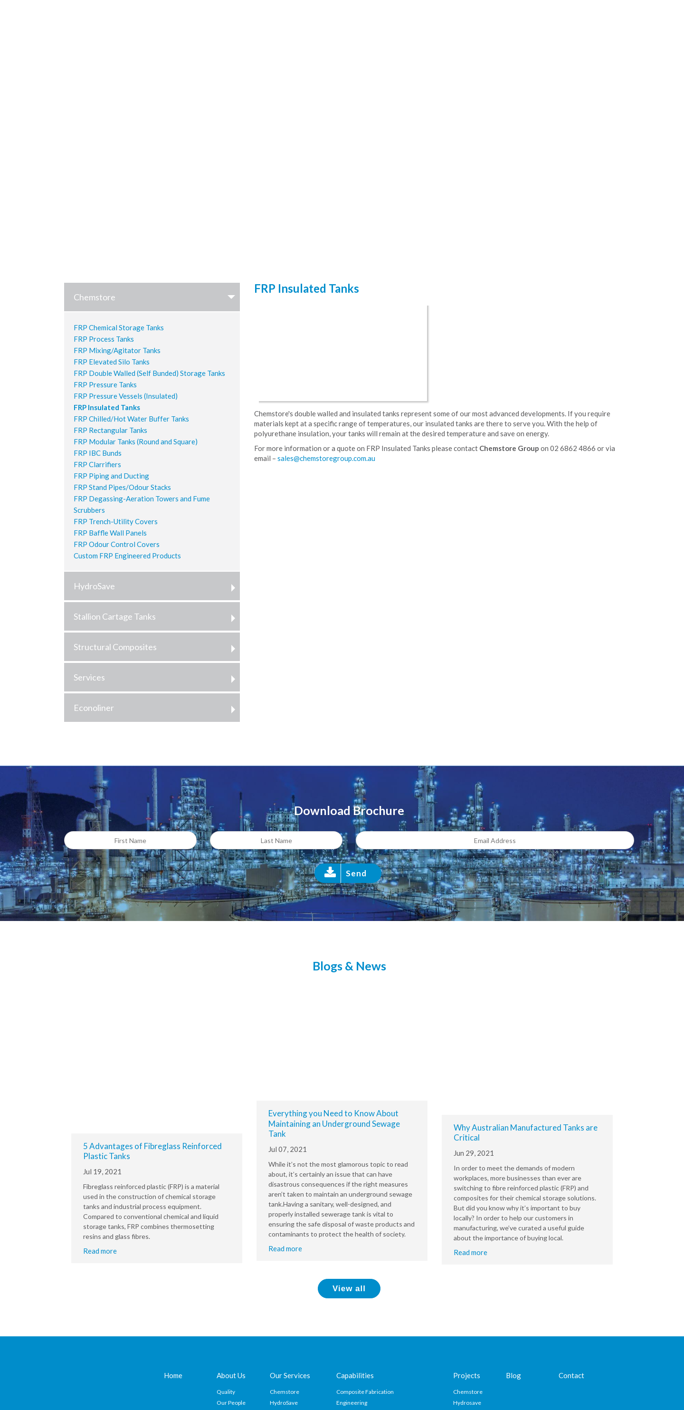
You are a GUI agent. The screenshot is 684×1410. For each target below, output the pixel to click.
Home (173, 1375)
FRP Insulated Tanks (107, 407)
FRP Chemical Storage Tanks (119, 327)
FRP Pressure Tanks (105, 384)
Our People (231, 1402)
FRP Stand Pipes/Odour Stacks (122, 487)
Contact (571, 1375)
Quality (226, 1391)
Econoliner (157, 707)
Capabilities (355, 1375)
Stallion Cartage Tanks (157, 616)
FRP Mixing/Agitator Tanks (117, 350)
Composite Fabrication (365, 1391)
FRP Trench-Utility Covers (116, 521)
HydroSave (157, 586)
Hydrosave (467, 1402)
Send (356, 873)
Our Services (290, 1375)
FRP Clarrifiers (97, 464)
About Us (231, 1375)
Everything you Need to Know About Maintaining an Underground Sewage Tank (334, 1123)
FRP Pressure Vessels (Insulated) (126, 396)
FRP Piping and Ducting (111, 475)
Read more (100, 1251)
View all (349, 1288)
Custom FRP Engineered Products (127, 555)
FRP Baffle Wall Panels (110, 532)
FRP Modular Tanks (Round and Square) (136, 441)
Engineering (351, 1402)
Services (157, 677)
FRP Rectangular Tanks (110, 430)
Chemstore (157, 297)
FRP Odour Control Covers (117, 544)
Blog (513, 1375)
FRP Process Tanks (104, 339)
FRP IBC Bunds (98, 453)
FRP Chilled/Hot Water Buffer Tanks (131, 418)
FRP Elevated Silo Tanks (112, 361)
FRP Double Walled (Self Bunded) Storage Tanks (149, 373)
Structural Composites (157, 647)
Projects (466, 1375)
